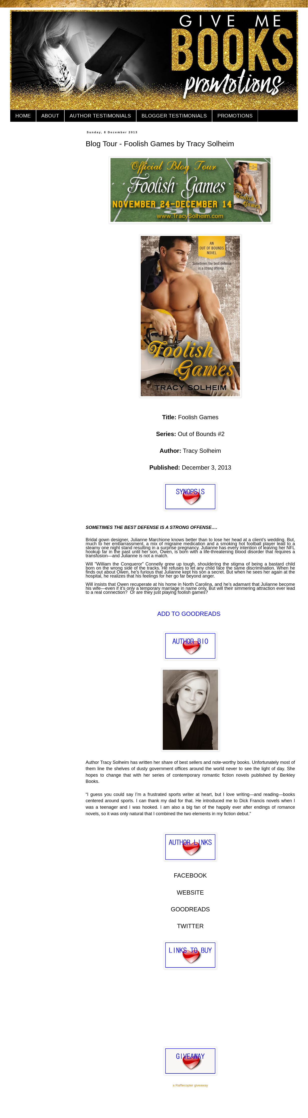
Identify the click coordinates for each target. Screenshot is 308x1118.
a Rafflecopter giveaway (190, 1085)
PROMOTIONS (235, 115)
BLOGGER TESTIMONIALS (174, 115)
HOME (23, 115)
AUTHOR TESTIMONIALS (100, 115)
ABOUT (50, 115)
